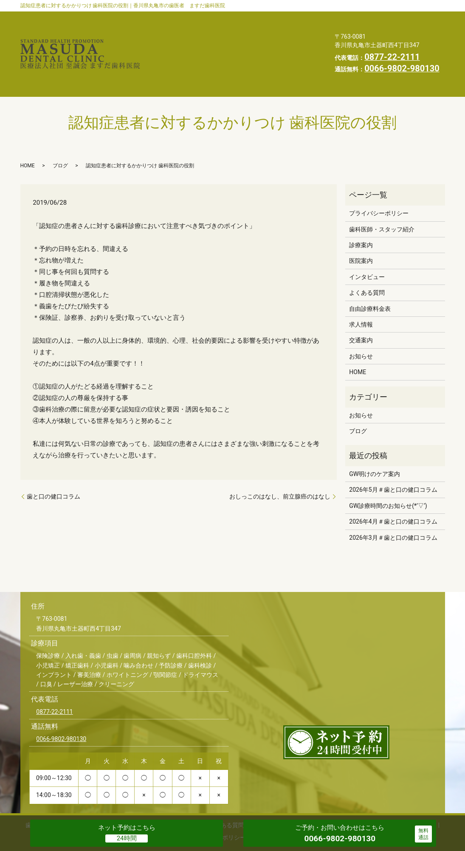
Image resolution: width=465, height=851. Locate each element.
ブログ (60, 133)
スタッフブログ (263, 44)
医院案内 (298, 17)
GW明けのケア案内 (374, 441)
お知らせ (210, 44)
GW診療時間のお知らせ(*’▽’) (388, 473)
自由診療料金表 (289, 30)
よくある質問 (230, 30)
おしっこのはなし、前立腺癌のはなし (279, 464)
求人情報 (285, 57)
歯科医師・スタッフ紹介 (190, 17)
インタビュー (174, 30)
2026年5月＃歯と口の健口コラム (393, 457)
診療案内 (255, 17)
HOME (164, 57)
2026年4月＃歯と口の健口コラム (393, 489)
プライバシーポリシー (223, 57)
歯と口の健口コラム (53, 464)
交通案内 (167, 44)
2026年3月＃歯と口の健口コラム (393, 505)
